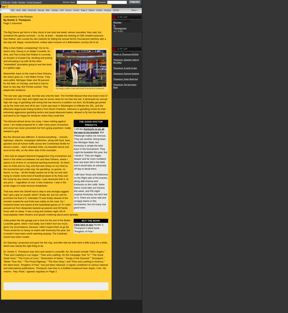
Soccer (68, 10)
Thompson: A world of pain (125, 68)
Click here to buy (83, 224)
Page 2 (84, 10)
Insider (99, 10)
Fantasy (107, 10)
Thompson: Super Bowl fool (125, 79)
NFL (13, 10)
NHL (48, 10)
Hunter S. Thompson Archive (125, 54)
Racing (41, 10)
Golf (62, 10)
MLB (19, 10)
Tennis (76, 10)
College (54, 10)
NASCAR (32, 10)
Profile (14, 2)
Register (22, 2)
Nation (91, 10)
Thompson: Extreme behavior (126, 74)
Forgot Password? (34, 2)
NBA (24, 10)
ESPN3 (116, 10)
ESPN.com (5, 2)
